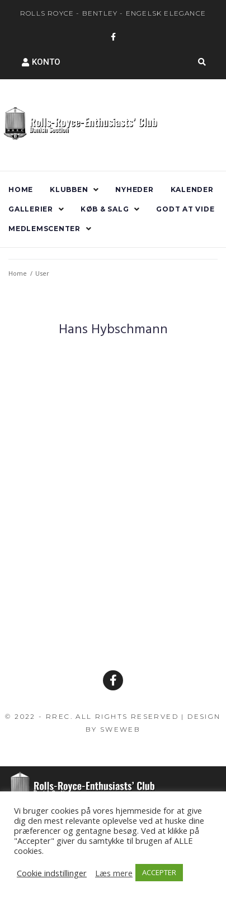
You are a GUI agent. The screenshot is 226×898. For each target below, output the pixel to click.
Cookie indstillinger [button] (52, 873)
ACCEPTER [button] (159, 872)
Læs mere (114, 873)
